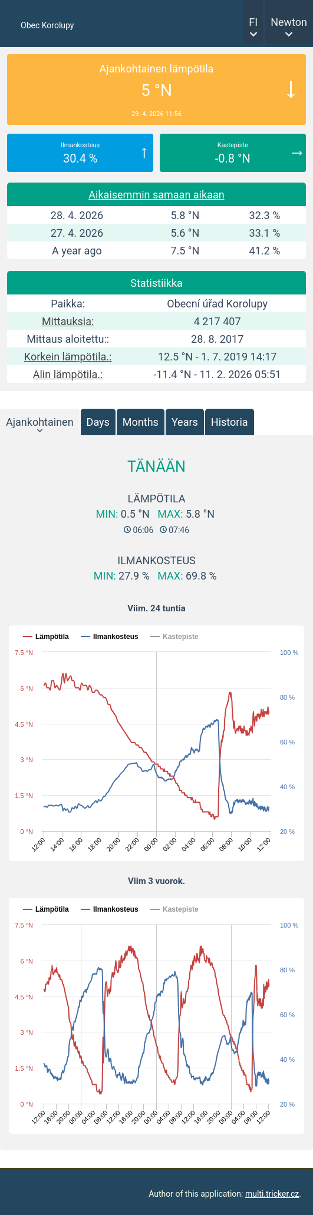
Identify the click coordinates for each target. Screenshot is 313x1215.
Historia (229, 422)
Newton (289, 22)
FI (253, 22)
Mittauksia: (68, 321)
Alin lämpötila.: (68, 374)
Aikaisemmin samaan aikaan (156, 194)
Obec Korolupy (47, 25)
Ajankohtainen (40, 422)
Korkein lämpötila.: (68, 356)
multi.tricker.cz (272, 1194)
